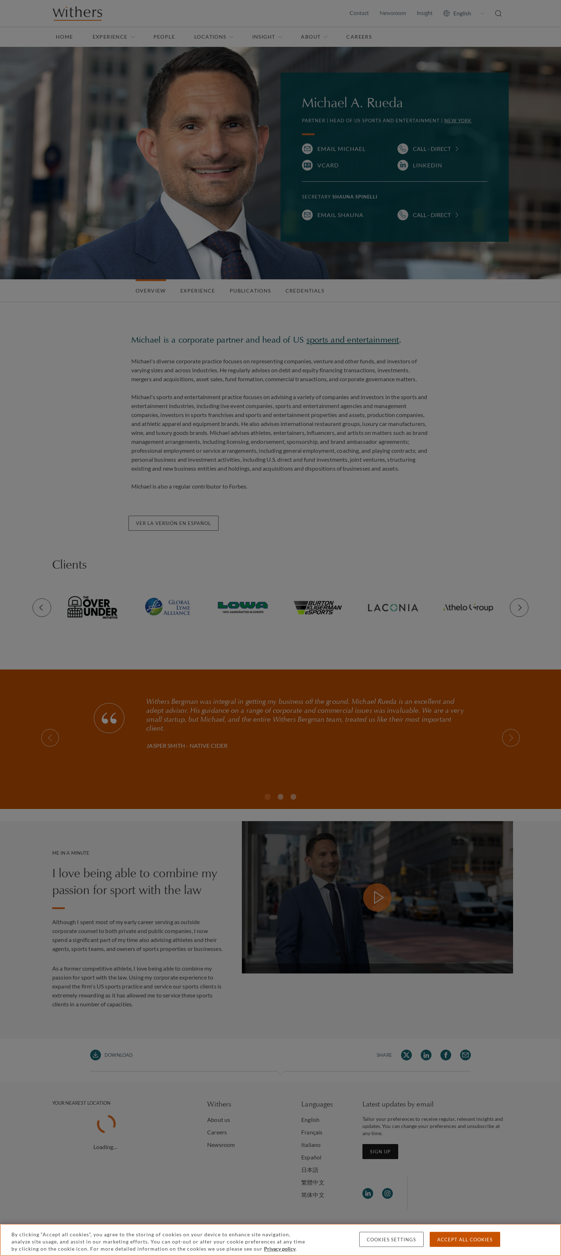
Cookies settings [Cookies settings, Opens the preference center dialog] (391, 1239)
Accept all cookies (465, 1239)
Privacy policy (280, 1249)
